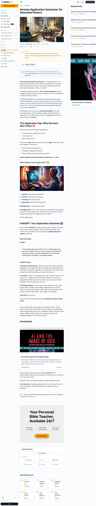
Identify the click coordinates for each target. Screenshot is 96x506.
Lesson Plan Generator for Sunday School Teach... (78, 36)
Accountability (74, 14)
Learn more (27, 75)
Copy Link (42, 453)
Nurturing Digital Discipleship (35, 103)
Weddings (73, 23)
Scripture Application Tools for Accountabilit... (79, 11)
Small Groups (74, 31)
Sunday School (74, 39)
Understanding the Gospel (47, 101)
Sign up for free (90, 2)
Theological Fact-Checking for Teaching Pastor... (79, 44)
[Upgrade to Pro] (9, 499)
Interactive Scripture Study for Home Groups (80, 28)
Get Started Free (42, 436)
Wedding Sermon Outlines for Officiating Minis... (79, 19)
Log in (9, 504)
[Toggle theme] (78, 2)
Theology (73, 47)
